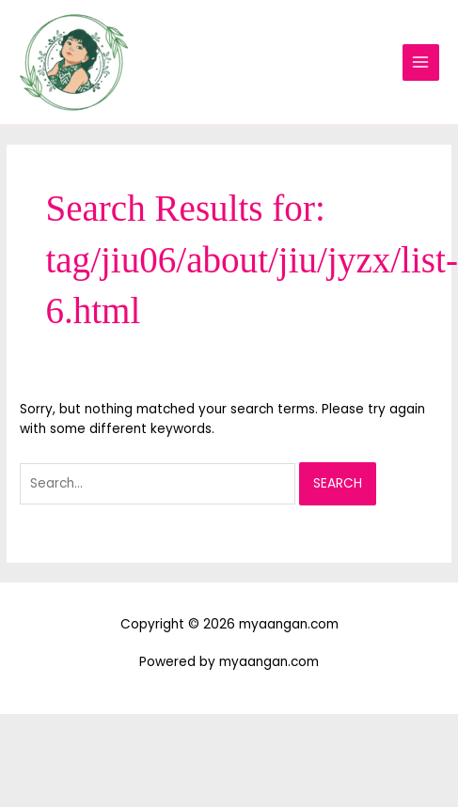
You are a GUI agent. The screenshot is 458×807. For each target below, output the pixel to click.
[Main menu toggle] (421, 62)
